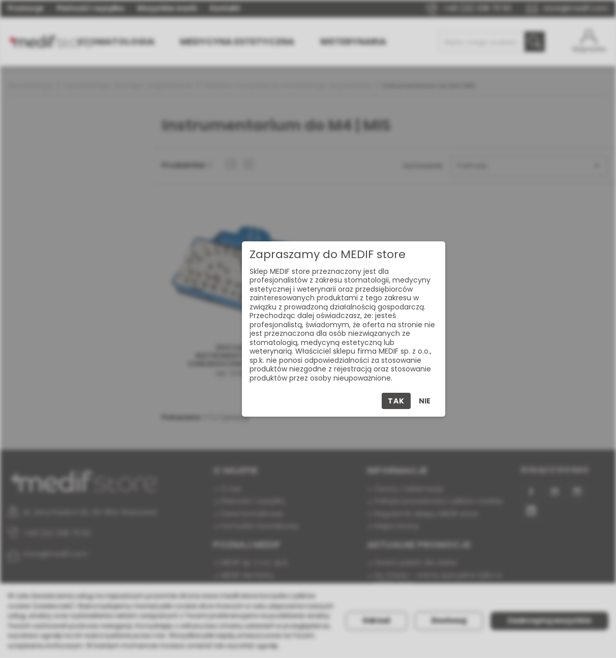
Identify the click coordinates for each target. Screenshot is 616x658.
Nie (424, 401)
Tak (396, 401)
